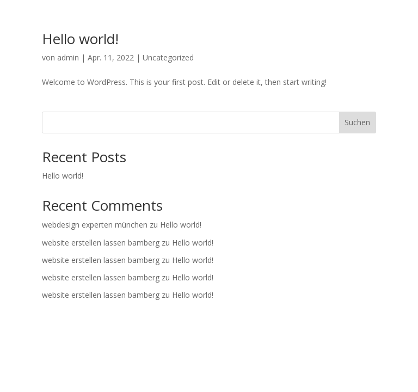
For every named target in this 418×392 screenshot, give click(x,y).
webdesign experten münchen (94, 224)
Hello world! (80, 38)
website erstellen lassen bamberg (100, 242)
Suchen (357, 122)
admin (68, 57)
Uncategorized (168, 57)
